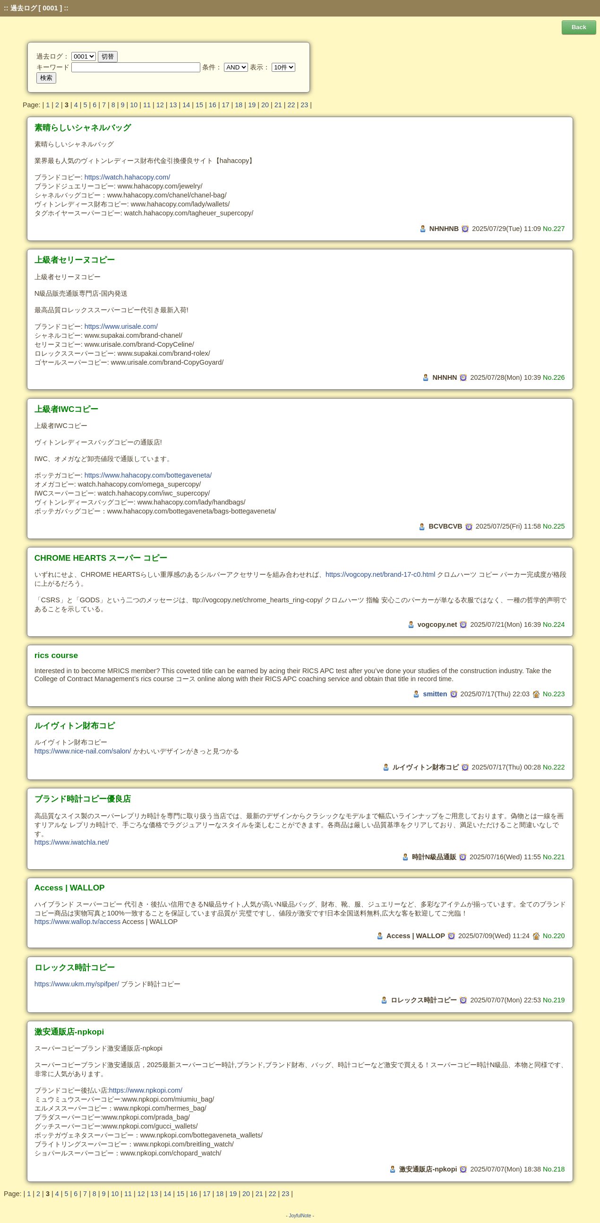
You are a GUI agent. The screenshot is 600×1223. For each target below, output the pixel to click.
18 (238, 105)
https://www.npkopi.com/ (145, 1090)
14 (186, 105)
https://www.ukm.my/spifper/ (76, 984)
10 (133, 105)
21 (278, 105)
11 (147, 105)
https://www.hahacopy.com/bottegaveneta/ (148, 475)
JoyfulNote (300, 1215)
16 (212, 105)
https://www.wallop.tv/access (77, 921)
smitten (435, 694)
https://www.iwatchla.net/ (71, 842)
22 (291, 105)
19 (252, 105)
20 (265, 105)
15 (199, 105)
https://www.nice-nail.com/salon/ (82, 751)
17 (226, 105)
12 (160, 105)
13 (173, 105)
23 (304, 105)
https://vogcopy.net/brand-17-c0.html (381, 574)
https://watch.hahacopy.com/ (127, 177)
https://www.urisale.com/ (121, 326)
